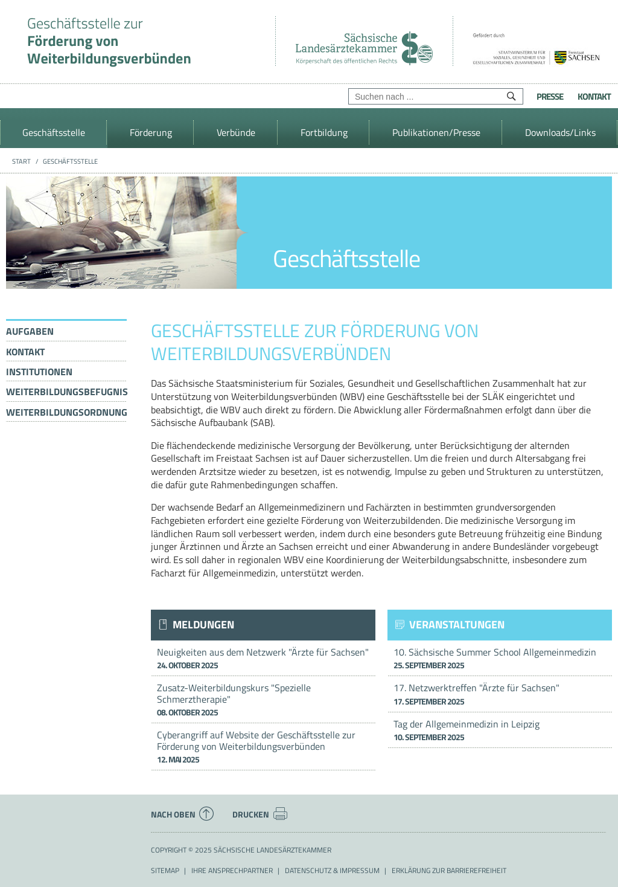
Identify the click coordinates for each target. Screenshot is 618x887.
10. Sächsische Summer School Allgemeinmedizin (499, 658)
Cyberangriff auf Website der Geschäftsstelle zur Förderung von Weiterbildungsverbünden (263, 746)
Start (21, 161)
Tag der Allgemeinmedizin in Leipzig (499, 730)
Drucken (260, 814)
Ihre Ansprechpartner (232, 870)
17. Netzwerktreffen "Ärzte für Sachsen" (499, 693)
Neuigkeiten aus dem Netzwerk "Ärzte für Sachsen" (263, 658)
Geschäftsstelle (70, 161)
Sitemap (165, 870)
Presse (550, 96)
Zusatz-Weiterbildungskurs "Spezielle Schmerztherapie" (263, 699)
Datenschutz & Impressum (332, 870)
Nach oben (182, 814)
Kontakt (594, 96)
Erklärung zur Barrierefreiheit (449, 870)
